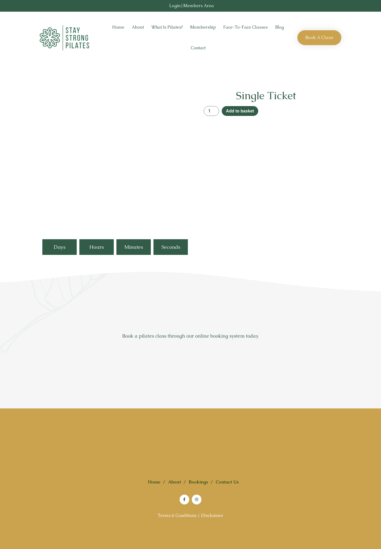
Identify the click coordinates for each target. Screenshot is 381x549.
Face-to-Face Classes (245, 27)
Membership (203, 27)
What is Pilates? (167, 27)
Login (174, 5)
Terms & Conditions (177, 515)
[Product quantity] (211, 111)
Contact (198, 48)
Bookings (198, 482)
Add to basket (240, 111)
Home (118, 27)
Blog (279, 27)
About (138, 27)
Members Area (198, 5)
